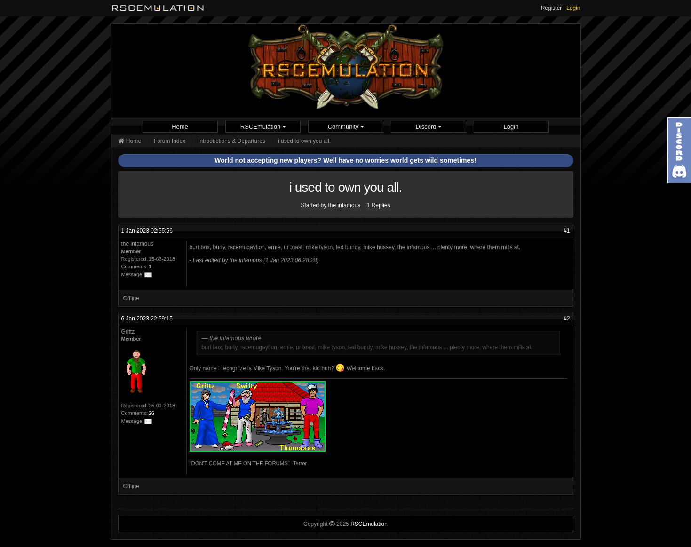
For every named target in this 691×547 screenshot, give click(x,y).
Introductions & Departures (231, 141)
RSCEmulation (263, 126)
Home (180, 126)
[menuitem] (180, 127)
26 (151, 413)
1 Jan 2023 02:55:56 (147, 230)
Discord (428, 126)
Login (573, 8)
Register (551, 8)
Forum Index (169, 141)
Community (346, 126)
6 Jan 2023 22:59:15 (147, 318)
